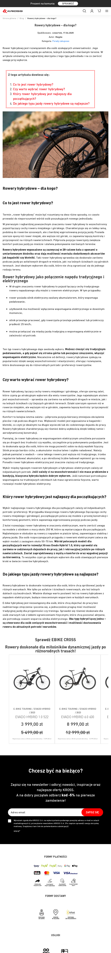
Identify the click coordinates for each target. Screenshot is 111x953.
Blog (22, 18)
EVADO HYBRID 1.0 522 (31, 717)
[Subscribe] (92, 812)
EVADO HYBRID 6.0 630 (77, 717)
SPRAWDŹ (68, 3)
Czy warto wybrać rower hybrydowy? (39, 89)
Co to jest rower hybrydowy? (33, 84)
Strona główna (9, 18)
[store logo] (13, 11)
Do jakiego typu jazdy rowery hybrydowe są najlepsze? (51, 103)
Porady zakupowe (60, 41)
